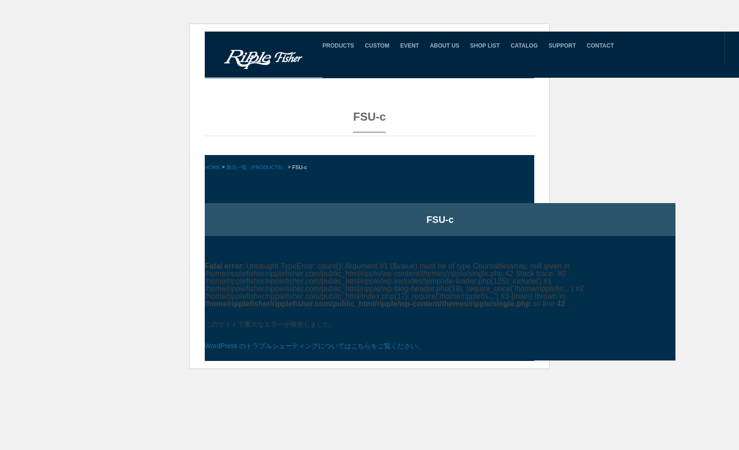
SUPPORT (562, 45)
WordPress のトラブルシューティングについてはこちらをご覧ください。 (314, 346)
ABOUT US (444, 45)
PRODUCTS (338, 45)
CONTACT (600, 45)
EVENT (409, 45)
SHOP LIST (485, 45)
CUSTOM (377, 45)
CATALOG (524, 45)
